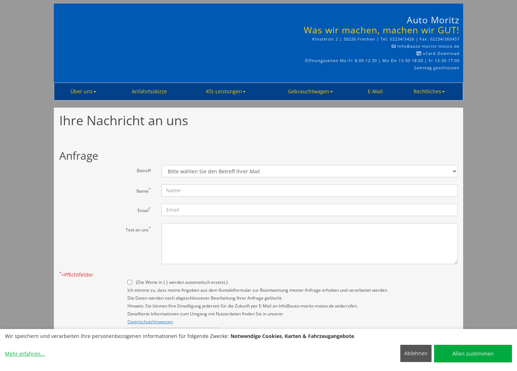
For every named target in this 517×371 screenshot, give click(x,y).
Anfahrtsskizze (149, 91)
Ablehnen (416, 353)
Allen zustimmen (473, 353)
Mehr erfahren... (25, 353)
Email (144, 209)
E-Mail (375, 91)
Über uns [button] (83, 91)
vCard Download (438, 53)
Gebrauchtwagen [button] (310, 91)
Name (143, 190)
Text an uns (138, 229)
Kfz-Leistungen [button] (226, 91)
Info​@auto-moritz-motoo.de (428, 46)
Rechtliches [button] (429, 91)
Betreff (144, 171)
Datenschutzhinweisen (150, 322)
